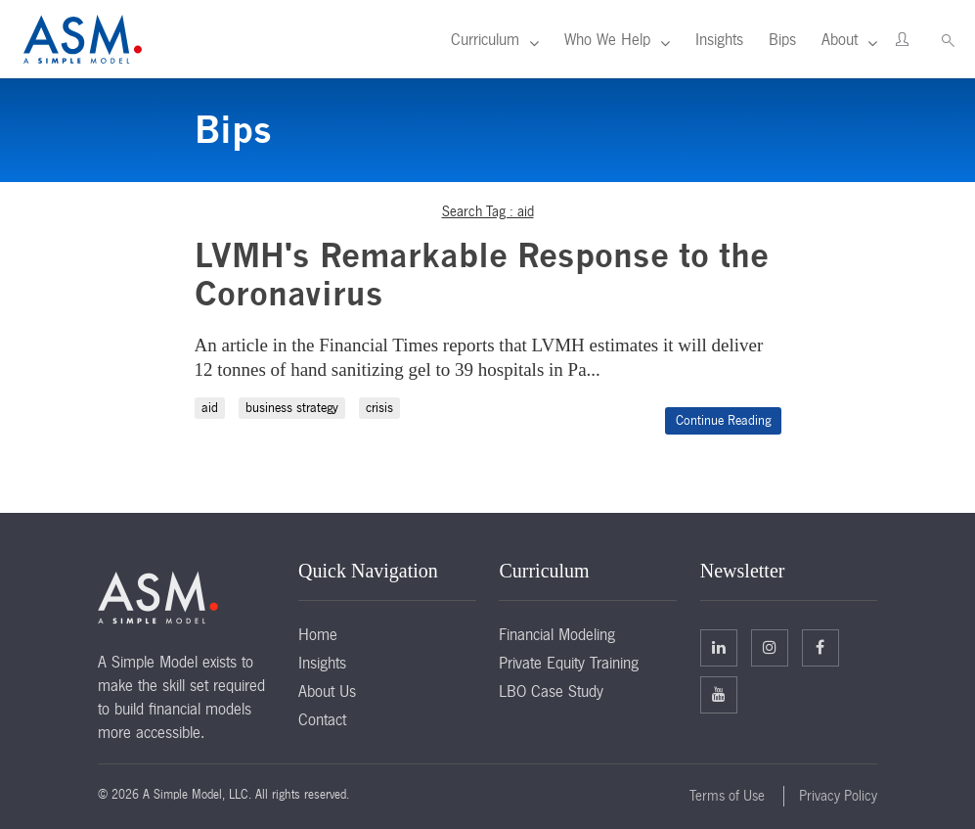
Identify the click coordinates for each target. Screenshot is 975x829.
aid (209, 407)
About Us (327, 691)
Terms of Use (727, 796)
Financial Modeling (557, 634)
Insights (719, 39)
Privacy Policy (838, 796)
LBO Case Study (551, 691)
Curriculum (485, 39)
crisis (379, 407)
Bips (782, 39)
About (839, 39)
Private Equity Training (569, 662)
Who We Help (607, 39)
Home (317, 634)
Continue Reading (723, 420)
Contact (322, 719)
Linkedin (719, 647)
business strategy (291, 407)
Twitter (769, 647)
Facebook (820, 647)
